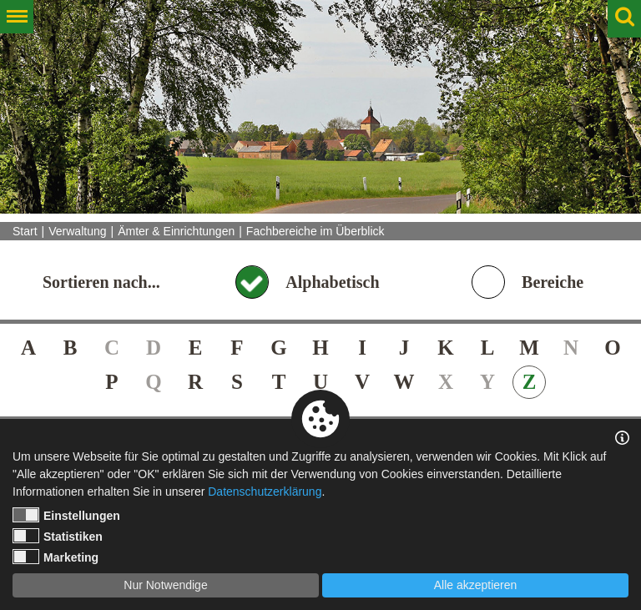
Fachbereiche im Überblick (315, 231)
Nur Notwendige (165, 585)
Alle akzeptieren (475, 585)
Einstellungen (66, 514)
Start (25, 231)
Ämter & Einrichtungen (176, 231)
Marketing (55, 556)
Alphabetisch (332, 282)
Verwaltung (77, 231)
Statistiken (58, 535)
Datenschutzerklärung (264, 491)
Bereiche (552, 282)
